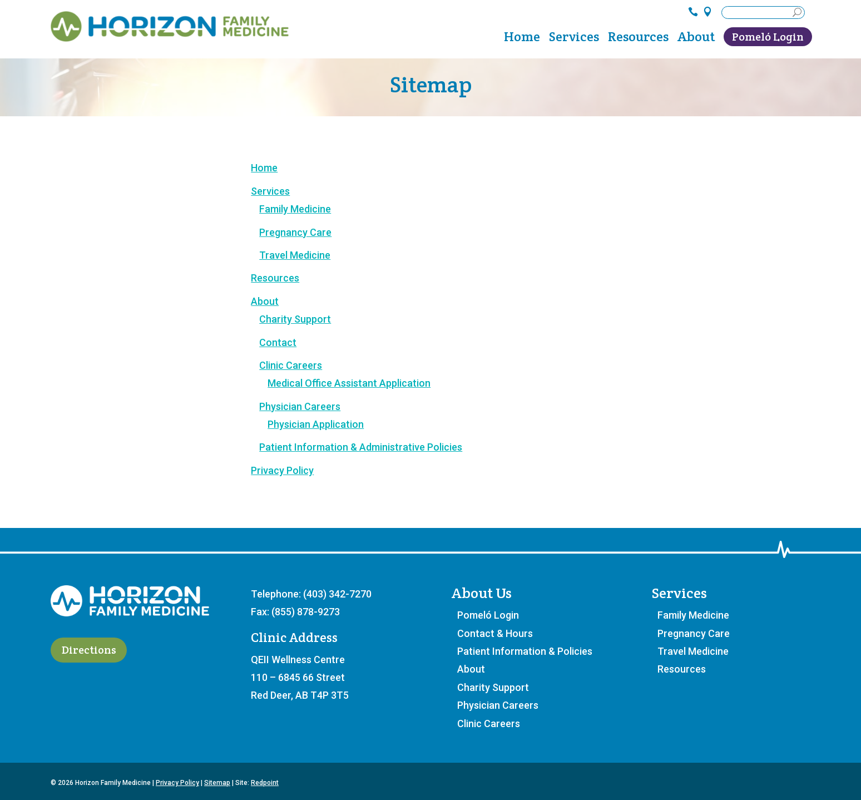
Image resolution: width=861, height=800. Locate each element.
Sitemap (217, 783)
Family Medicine (295, 209)
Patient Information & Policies (524, 651)
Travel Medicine (294, 255)
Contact (277, 342)
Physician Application (316, 424)
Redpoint (265, 783)
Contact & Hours (495, 633)
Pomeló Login (768, 36)
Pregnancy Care (295, 232)
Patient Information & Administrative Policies (360, 447)
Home (522, 39)
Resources (638, 39)
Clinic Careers (290, 365)
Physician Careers (299, 406)
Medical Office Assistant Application (349, 383)
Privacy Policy (282, 470)
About (696, 39)
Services (574, 39)
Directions (89, 650)
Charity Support (295, 319)
